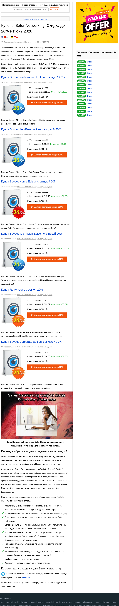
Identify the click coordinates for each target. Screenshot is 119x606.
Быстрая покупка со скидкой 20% (46, 103)
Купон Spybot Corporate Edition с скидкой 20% (31, 341)
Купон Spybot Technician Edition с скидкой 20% (31, 233)
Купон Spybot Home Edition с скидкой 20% (29, 181)
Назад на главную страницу (35, 19)
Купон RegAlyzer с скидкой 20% (22, 289)
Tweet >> (26, 578)
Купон (84, 61)
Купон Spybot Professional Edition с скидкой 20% (33, 77)
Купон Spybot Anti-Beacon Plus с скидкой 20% (31, 129)
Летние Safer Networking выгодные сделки (34, 82)
